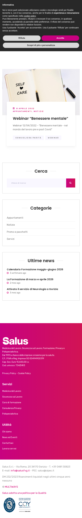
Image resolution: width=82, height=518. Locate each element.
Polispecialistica (10, 414)
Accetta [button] (60, 505)
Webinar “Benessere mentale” (40, 118)
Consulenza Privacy (11, 408)
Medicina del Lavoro (11, 391)
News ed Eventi (9, 437)
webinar (53, 138)
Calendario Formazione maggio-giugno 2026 (35, 269)
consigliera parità (28, 138)
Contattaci (7, 443)
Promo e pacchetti (17, 231)
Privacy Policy (9, 373)
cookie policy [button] (30, 482)
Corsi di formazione (11, 402)
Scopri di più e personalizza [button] (41, 512)
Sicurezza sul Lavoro (12, 397)
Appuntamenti (22, 111)
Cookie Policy (24, 373)
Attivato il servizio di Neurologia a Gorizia (32, 289)
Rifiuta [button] (21, 505)
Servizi (10, 239)
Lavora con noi (9, 448)
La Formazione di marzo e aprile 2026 (30, 279)
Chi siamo (7, 431)
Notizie (39, 111)
